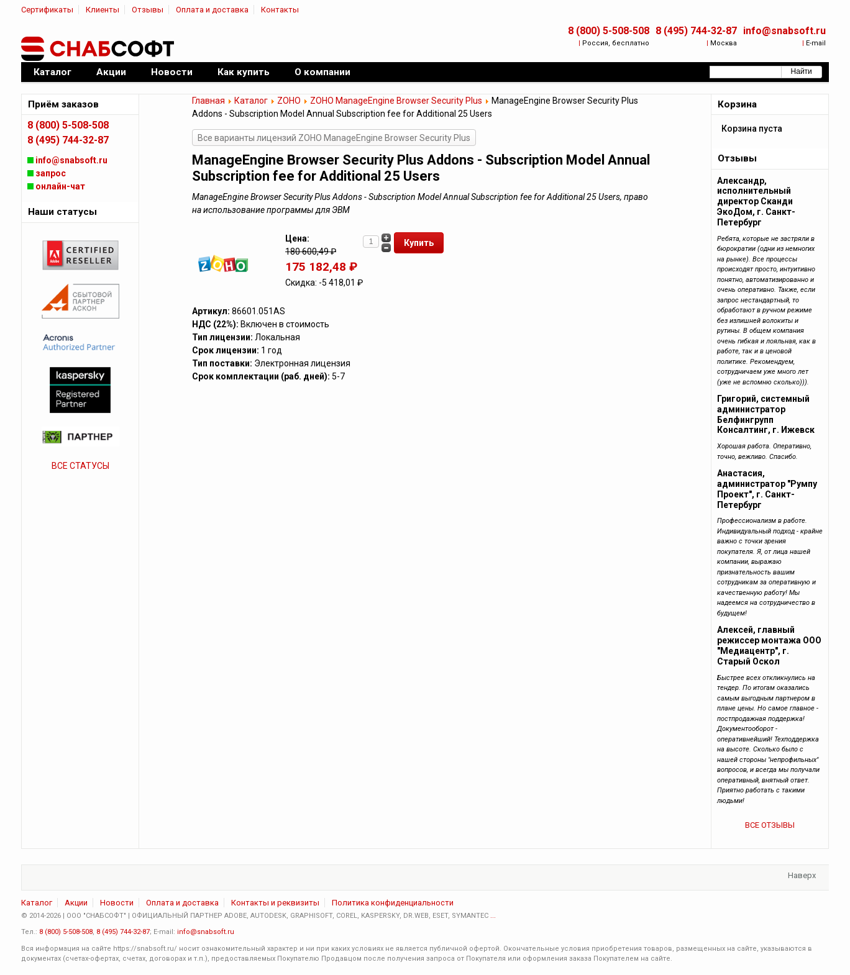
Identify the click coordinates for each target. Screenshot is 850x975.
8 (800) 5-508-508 (608, 31)
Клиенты (102, 9)
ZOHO (289, 101)
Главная (208, 101)
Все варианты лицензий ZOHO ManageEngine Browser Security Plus (334, 138)
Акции (76, 902)
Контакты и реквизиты (275, 902)
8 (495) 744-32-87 (696, 31)
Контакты (280, 9)
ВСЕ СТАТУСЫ (80, 466)
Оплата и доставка (212, 9)
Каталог (251, 101)
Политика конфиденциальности (393, 902)
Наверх (802, 875)
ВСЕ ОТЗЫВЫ (770, 825)
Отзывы (147, 9)
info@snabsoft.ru (784, 31)
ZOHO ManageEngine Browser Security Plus (396, 101)
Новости (117, 902)
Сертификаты (47, 9)
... (493, 916)
